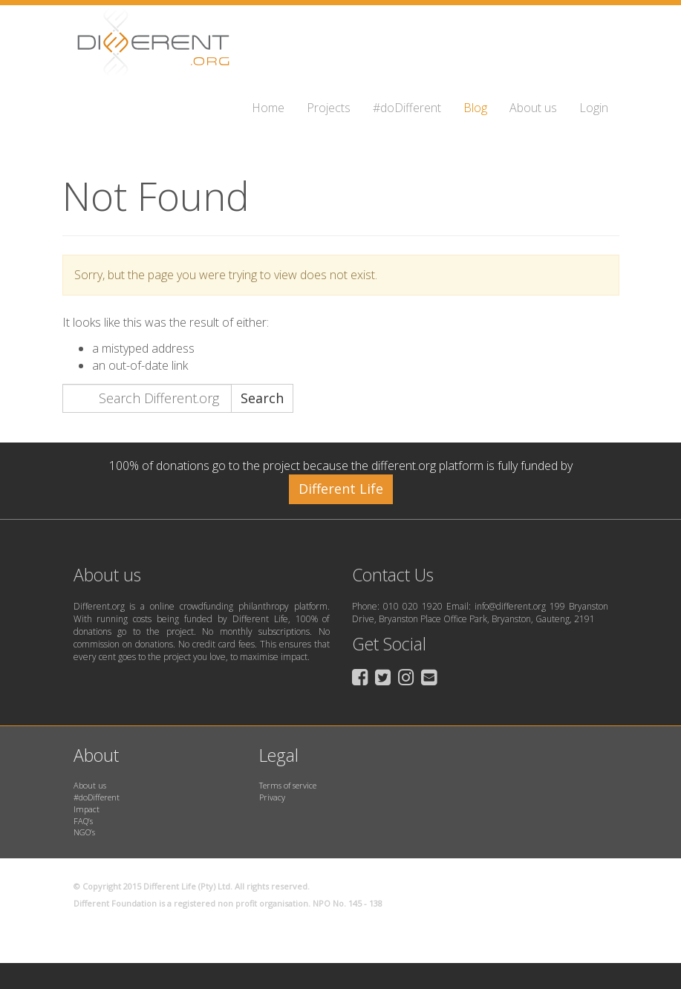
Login (593, 107)
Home (268, 107)
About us (533, 107)
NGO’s (84, 832)
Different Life (341, 488)
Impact (87, 809)
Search (262, 398)
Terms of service (287, 785)
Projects (329, 107)
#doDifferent (407, 107)
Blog (475, 107)
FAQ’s (83, 820)
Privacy (272, 797)
